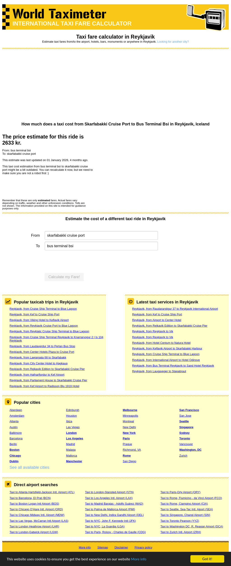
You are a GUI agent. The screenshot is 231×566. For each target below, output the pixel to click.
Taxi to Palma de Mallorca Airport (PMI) (110, 509)
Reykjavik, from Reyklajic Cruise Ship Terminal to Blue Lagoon (49, 331)
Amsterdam (16, 415)
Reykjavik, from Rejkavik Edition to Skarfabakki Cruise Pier (47, 369)
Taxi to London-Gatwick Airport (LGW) (33, 532)
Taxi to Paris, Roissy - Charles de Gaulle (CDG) (115, 532)
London (71, 432)
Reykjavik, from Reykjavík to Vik (152, 331)
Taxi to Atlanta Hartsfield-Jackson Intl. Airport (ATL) (41, 492)
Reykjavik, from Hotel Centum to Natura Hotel (161, 342)
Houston (71, 415)
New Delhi (129, 427)
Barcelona (16, 438)
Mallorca (71, 455)
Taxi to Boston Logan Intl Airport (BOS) (34, 503)
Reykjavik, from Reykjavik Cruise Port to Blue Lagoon (43, 325)
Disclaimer (121, 547)
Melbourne (130, 410)
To (38, 246)
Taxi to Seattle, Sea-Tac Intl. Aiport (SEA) (186, 509)
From (35, 235)
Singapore (186, 427)
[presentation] (36, 186)
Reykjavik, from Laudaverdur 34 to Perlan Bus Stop (42, 346)
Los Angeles (74, 438)
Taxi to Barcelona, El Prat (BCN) (30, 498)
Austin (13, 427)
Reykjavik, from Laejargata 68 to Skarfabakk (37, 357)
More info (138, 559)
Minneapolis (130, 415)
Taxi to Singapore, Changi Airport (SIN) (185, 515)
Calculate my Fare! (64, 277)
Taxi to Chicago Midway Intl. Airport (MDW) (36, 515)
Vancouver (186, 444)
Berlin (13, 444)
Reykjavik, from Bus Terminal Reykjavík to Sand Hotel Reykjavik (173, 365)
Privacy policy (143, 547)
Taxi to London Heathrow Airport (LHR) (34, 526)
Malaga (71, 449)
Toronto (184, 438)
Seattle (184, 421)
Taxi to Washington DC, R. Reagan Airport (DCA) (191, 526)
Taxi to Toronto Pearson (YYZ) (179, 520)
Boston (14, 449)
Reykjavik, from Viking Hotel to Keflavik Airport (39, 320)
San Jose (185, 415)
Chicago (15, 455)
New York (129, 432)
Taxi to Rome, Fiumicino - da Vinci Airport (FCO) (191, 498)
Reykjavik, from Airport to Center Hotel (156, 320)
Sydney (184, 432)
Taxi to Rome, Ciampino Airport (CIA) (184, 503)
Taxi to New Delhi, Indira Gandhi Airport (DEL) (114, 515)
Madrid (70, 444)
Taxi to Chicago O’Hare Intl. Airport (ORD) (36, 509)
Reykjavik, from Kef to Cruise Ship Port (34, 314)
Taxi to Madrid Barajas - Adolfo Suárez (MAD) (114, 503)
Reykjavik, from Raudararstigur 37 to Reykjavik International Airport (175, 308)
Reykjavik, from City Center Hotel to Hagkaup (38, 363)
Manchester (74, 461)
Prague (127, 444)
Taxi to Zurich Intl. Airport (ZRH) (180, 532)
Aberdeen (15, 410)
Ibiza (69, 421)
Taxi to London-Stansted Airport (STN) (109, 492)
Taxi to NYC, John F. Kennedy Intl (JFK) (110, 520)
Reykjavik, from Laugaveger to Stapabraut (159, 371)
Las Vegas (73, 427)
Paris (126, 438)
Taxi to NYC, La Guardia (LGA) (105, 526)
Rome (127, 455)
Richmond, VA (132, 449)
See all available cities (29, 467)
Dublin (13, 461)
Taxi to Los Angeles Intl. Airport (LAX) (109, 498)
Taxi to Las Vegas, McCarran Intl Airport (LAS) (38, 520)
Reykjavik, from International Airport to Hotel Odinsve (166, 360)
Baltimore (15, 432)
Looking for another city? (173, 41)
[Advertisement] (115, 85)
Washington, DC (190, 449)
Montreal (128, 421)
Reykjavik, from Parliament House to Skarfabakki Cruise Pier (48, 380)
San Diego (129, 461)
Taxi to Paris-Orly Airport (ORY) (180, 492)
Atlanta (13, 421)
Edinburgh (72, 410)
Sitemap (102, 547)
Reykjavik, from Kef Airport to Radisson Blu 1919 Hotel (44, 386)
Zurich (183, 455)
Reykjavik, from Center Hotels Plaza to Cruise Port (41, 351)
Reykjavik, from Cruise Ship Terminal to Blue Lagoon (43, 308)
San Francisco (189, 410)
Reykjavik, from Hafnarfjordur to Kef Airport (36, 374)
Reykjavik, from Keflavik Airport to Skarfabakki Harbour (167, 348)
